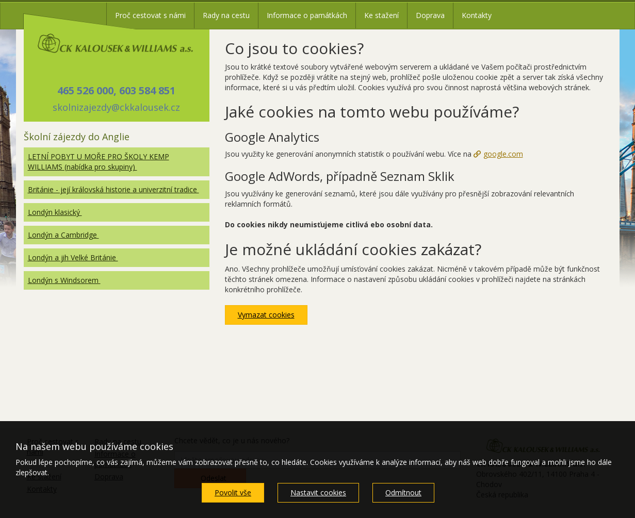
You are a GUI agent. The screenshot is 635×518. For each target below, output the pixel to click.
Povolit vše (233, 492)
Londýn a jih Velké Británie (73, 257)
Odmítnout (403, 492)
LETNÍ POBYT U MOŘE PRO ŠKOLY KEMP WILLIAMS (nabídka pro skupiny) (98, 162)
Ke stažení (381, 15)
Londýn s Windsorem (64, 280)
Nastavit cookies (318, 492)
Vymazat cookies (266, 315)
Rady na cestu (226, 15)
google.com (503, 154)
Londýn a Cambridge (63, 235)
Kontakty (477, 15)
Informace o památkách (307, 15)
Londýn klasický (55, 212)
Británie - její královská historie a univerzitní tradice (113, 189)
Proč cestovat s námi (150, 15)
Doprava (430, 15)
